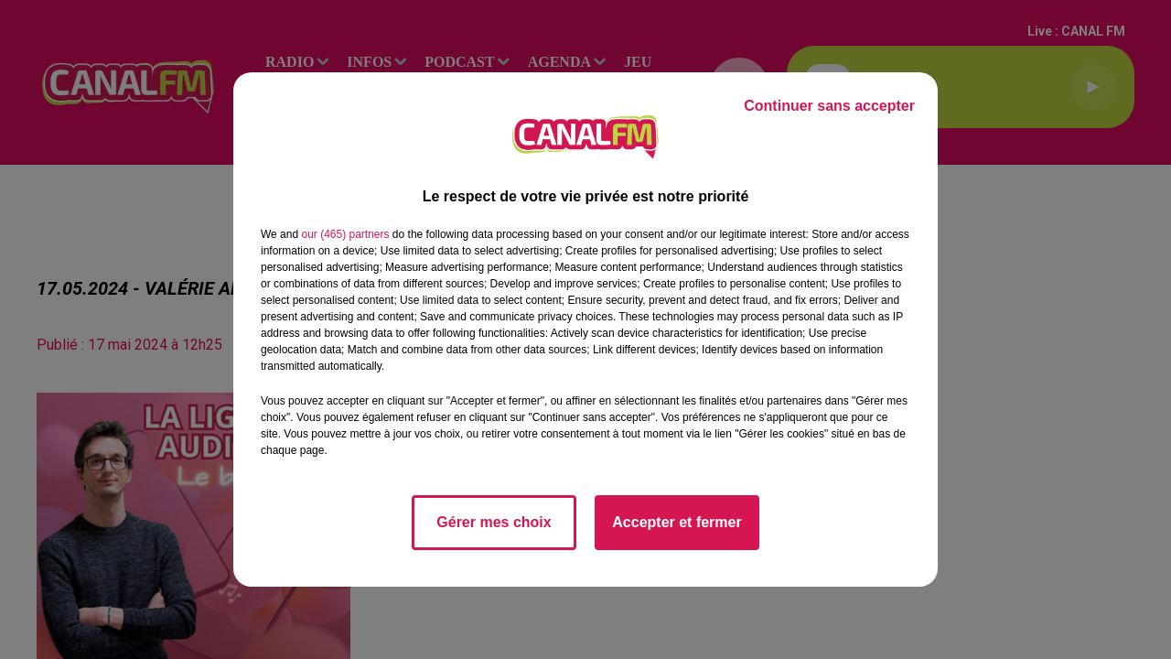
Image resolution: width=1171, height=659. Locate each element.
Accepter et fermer (676, 522)
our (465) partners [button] (345, 234)
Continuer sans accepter (829, 105)
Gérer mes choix (493, 522)
